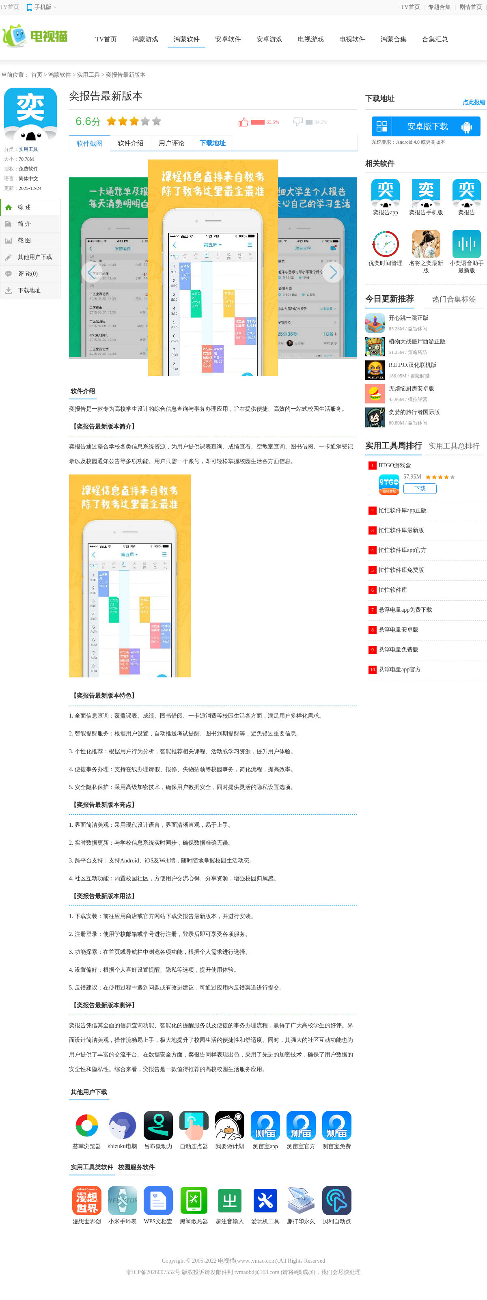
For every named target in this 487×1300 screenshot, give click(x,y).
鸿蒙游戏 (145, 39)
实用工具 (88, 75)
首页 (37, 75)
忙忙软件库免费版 (401, 570)
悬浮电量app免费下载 (405, 610)
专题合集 (439, 7)
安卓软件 (228, 39)
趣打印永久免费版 (301, 1224)
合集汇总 (435, 39)
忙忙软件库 (393, 590)
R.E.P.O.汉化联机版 (413, 365)
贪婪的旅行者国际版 (414, 412)
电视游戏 (311, 39)
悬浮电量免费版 (398, 650)
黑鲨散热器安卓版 (194, 1224)
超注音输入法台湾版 (229, 1224)
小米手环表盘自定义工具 (122, 1224)
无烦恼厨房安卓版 (411, 389)
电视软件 (352, 39)
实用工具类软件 (92, 1167)
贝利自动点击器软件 (337, 1224)
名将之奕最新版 (426, 263)
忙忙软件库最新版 (401, 530)
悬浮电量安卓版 (398, 630)
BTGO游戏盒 (395, 465)
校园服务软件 (136, 1167)
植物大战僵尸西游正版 (417, 341)
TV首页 (9, 7)
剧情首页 (470, 7)
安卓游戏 (269, 39)
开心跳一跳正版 (409, 318)
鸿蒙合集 (394, 39)
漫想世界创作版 (87, 1224)
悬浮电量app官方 (400, 669)
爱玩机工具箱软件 (265, 1224)
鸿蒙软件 (187, 39)
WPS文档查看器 (158, 1224)
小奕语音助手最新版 (467, 263)
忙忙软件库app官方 (403, 550)
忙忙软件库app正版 (403, 510)
